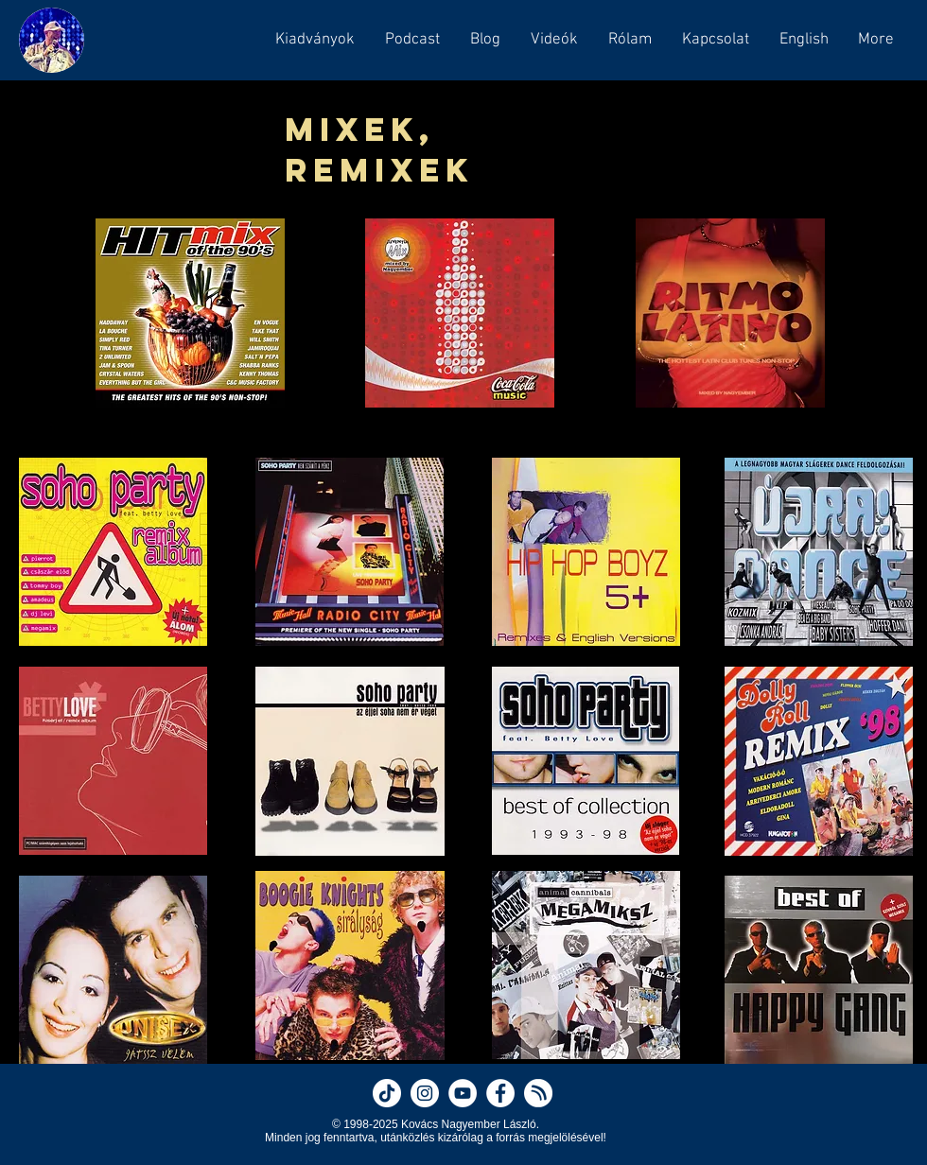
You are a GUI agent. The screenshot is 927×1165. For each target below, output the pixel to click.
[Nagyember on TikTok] (387, 1093)
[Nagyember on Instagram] (425, 1093)
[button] (411, 39)
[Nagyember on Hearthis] (538, 1093)
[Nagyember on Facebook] (500, 1093)
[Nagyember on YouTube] (462, 1093)
